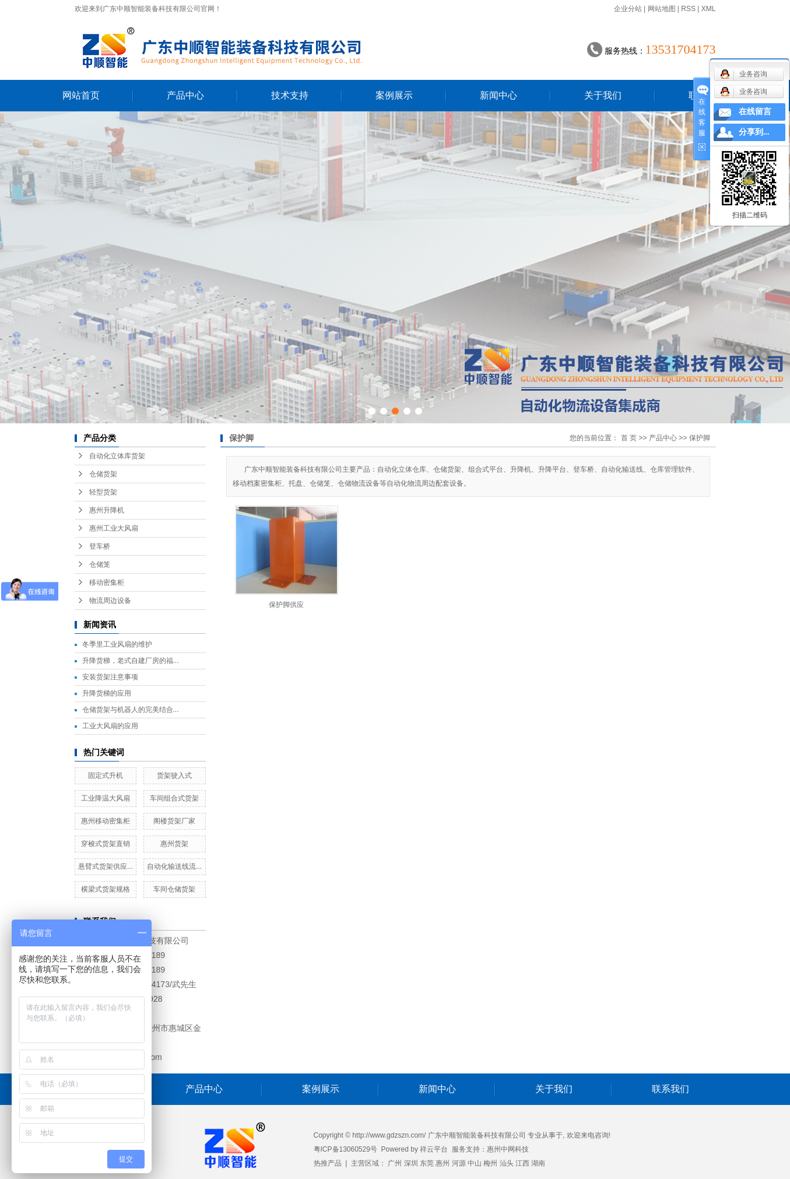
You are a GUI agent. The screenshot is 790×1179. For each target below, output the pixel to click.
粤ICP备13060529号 (345, 1149)
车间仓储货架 (174, 889)
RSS (688, 9)
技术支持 (289, 95)
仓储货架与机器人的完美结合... (130, 710)
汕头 (507, 1163)
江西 (522, 1163)
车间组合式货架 (174, 798)
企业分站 (628, 9)
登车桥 (99, 546)
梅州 (490, 1163)
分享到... (754, 132)
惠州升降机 (106, 510)
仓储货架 (103, 474)
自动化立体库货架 (117, 456)
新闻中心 (498, 95)
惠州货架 (174, 844)
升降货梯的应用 (106, 693)
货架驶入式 (174, 775)
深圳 (411, 1163)
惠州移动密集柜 (105, 821)
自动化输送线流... (174, 866)
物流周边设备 (110, 600)
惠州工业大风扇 (113, 528)
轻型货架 (103, 492)
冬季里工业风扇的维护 (117, 644)
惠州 (443, 1163)
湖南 (538, 1163)
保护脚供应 (286, 605)
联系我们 (670, 1089)
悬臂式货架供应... (105, 866)
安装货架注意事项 (110, 677)
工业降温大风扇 (105, 798)
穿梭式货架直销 (105, 844)
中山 (475, 1163)
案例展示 (394, 95)
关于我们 (603, 95)
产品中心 (185, 95)
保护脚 (699, 438)
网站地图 (662, 9)
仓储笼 (99, 564)
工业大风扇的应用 (110, 726)
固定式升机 (105, 775)
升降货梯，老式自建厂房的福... (130, 661)
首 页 (629, 438)
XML (708, 9)
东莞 (427, 1163)
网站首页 (81, 95)
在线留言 (755, 111)
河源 (459, 1163)
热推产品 (328, 1163)
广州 (395, 1163)
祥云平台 (434, 1149)
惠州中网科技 (508, 1149)
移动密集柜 (106, 582)
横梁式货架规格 (105, 889)
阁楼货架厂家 (174, 821)
